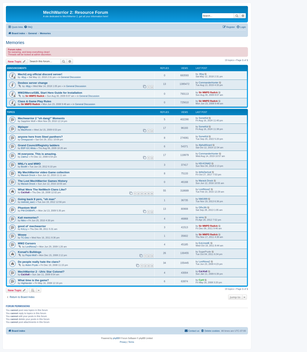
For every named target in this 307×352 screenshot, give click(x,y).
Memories (15, 42)
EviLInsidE (204, 243)
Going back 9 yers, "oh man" (37, 199)
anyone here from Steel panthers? (40, 136)
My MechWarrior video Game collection (44, 172)
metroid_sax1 (28, 202)
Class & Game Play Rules (34, 101)
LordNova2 (204, 189)
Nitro (23, 220)
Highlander (26, 283)
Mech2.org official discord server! (40, 74)
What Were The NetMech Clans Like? (42, 189)
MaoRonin (26, 129)
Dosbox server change (32, 82)
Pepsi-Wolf (31, 255)
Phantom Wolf (27, 207)
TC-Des (25, 237)
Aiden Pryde (31, 265)
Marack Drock (28, 175)
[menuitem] (28, 27)
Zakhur (24, 156)
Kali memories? (28, 217)
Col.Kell (25, 192)
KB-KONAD (205, 163)
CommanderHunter (209, 82)
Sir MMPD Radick (34, 96)
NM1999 (203, 199)
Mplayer (23, 126)
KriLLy (24, 229)
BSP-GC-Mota (28, 148)
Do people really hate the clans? (39, 261)
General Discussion (71, 77)
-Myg (23, 77)
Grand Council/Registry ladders (38, 145)
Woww (22, 234)
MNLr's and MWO (29, 163)
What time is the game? (33, 280)
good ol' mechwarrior (32, 226)
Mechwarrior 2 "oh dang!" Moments (41, 118)
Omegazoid (27, 139)
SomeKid (203, 118)
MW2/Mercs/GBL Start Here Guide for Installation (50, 92)
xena (201, 217)
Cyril (201, 280)
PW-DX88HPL (28, 210)
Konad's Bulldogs (29, 252)
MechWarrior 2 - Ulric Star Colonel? (41, 271)
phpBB (116, 338)
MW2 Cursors (27, 243)
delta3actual (205, 172)
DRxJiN (203, 207)
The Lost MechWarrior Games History (42, 180)
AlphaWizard (205, 145)
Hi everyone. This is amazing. (37, 153)
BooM (24, 166)
